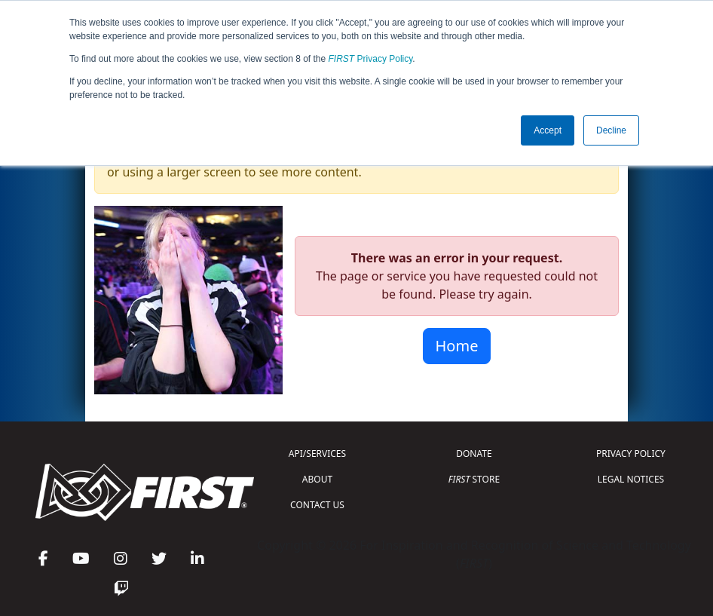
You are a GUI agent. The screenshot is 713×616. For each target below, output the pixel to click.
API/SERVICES (317, 453)
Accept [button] (548, 130)
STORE (474, 479)
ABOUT (317, 479)
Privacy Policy (371, 59)
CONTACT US (317, 504)
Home (457, 346)
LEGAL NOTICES (631, 479)
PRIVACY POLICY (631, 453)
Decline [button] (611, 130)
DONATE (473, 453)
